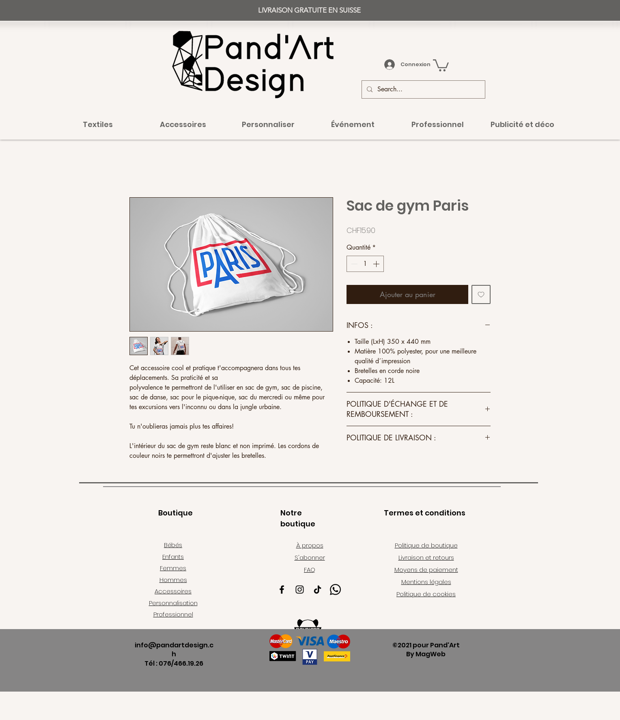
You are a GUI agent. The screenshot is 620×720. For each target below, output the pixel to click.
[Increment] (377, 264)
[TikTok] (317, 589)
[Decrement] (353, 264)
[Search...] (422, 89)
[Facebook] (281, 589)
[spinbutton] (365, 264)
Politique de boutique (426, 545)
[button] (441, 64)
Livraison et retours (426, 557)
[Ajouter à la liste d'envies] (481, 294)
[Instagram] (299, 589)
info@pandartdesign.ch (174, 649)
